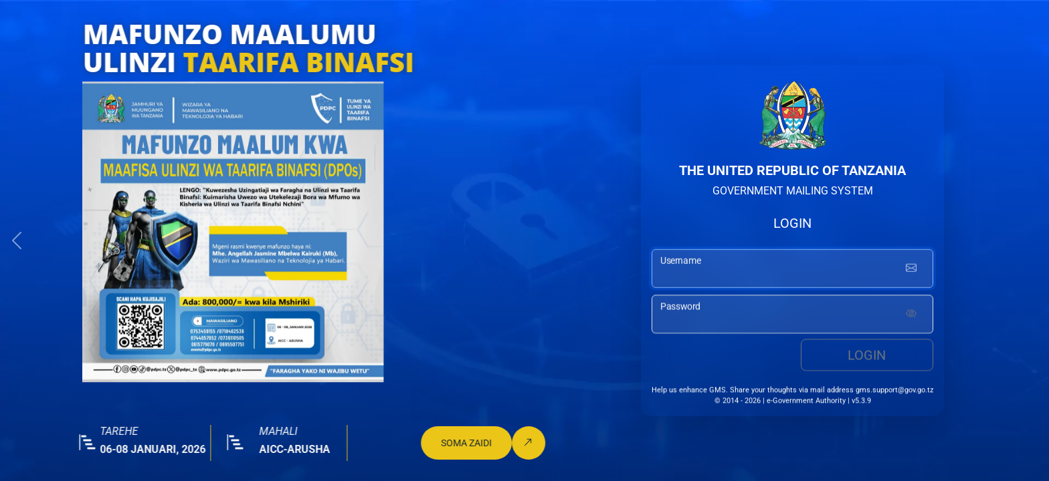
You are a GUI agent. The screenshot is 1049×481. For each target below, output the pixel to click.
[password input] (792, 316)
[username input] (792, 270)
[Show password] (911, 316)
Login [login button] (867, 357)
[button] (16, 240)
